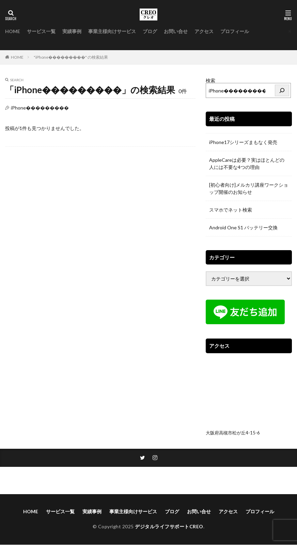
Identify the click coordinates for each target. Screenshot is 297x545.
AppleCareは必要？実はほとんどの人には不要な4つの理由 (246, 163)
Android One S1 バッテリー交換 (243, 227)
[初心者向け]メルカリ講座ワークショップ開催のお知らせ (248, 188)
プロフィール (234, 31)
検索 (210, 80)
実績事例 (71, 31)
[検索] (282, 90)
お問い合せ (176, 31)
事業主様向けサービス (112, 31)
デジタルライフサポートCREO (169, 527)
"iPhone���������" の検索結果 (71, 57)
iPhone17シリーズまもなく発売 (243, 142)
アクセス (204, 31)
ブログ (150, 31)
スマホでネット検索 (230, 210)
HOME (12, 31)
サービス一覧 (41, 31)
